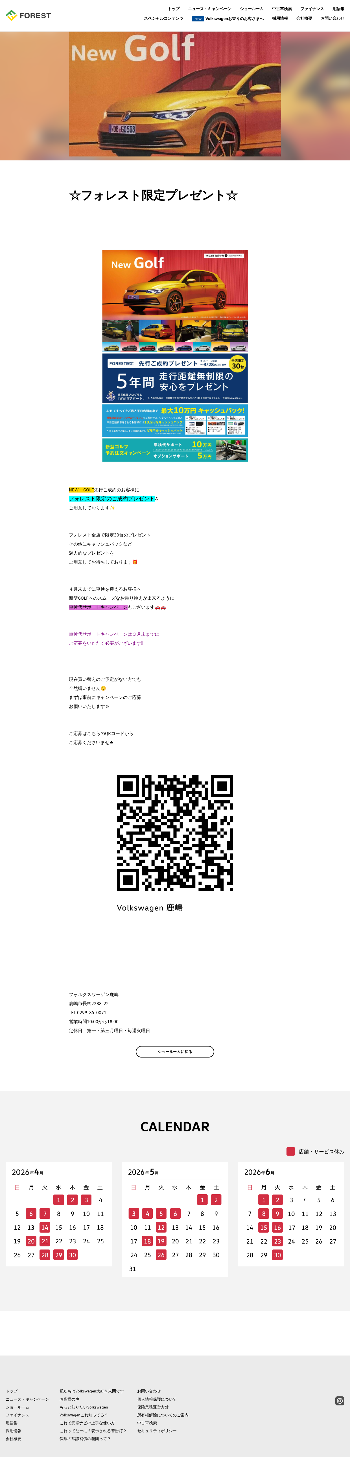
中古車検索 (282, 9)
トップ (174, 9)
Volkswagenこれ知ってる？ (84, 1390)
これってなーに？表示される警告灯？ (93, 1405)
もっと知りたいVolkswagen (84, 1382)
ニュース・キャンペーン (209, 9)
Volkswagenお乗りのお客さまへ (228, 18)
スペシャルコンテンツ (163, 18)
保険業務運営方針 (153, 1382)
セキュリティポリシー (157, 1405)
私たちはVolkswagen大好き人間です (92, 1366)
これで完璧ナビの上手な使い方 (87, 1397)
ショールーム (252, 9)
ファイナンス (312, 9)
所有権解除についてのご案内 (163, 1390)
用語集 (338, 9)
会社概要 (304, 18)
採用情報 (280, 18)
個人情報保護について (157, 1374)
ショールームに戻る (175, 1060)
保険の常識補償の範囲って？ (85, 1413)
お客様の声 (69, 1374)
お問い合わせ (332, 18)
